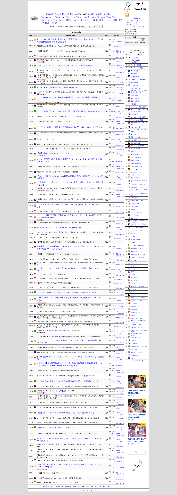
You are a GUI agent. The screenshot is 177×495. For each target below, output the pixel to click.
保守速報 (134, 74)
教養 (95, 20)
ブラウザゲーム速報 (136, 324)
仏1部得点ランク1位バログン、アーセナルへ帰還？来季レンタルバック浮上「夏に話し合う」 (70, 183)
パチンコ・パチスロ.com (137, 175)
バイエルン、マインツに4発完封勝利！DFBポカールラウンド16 (58, 238)
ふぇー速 (133, 242)
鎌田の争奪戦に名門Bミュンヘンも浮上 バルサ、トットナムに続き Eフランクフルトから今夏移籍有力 (70, 358)
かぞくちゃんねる (136, 160)
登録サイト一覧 (131, 22)
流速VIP (133, 209)
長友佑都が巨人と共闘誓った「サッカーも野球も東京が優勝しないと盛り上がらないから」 (67, 46)
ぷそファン (134, 151)
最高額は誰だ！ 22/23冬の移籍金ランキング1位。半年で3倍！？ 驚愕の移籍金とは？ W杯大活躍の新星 (70, 264)
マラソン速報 (134, 349)
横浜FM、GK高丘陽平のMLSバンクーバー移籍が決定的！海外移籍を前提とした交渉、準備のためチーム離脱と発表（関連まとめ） (70, 364)
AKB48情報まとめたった (137, 352)
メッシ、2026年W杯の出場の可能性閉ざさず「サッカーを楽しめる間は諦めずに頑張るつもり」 (70, 160)
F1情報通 (133, 104)
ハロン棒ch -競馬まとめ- (137, 245)
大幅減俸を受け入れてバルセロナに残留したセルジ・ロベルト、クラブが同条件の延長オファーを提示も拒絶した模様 (70, 456)
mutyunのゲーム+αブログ (137, 230)
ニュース (102, 17)
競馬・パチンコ (105, 20)
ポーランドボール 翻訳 (136, 300)
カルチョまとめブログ (117, 41)
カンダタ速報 (134, 169)
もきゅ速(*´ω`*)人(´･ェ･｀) (137, 327)
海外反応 (46, 23)
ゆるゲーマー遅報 (136, 163)
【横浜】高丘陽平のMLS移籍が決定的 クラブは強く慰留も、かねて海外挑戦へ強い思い (66, 242)
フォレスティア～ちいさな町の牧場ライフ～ (136, 440)
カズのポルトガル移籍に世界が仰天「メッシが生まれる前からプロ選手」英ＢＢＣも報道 (66, 292)
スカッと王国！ (135, 280)
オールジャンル (48, 17)
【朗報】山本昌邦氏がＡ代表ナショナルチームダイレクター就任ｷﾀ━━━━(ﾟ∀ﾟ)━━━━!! (67, 434)
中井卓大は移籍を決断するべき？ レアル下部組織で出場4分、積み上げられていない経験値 (67, 407)
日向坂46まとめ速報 (137, 120)
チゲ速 (132, 292)
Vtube (74, 20)
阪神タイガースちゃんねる (137, 286)
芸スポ (116, 17)
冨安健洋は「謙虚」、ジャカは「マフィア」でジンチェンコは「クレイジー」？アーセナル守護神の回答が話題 (70, 71)
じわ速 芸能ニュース (137, 85)
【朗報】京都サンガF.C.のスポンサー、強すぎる (53, 153)
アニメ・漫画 (64, 20)
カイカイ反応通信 (137, 68)
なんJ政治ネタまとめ (136, 187)
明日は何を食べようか (137, 154)
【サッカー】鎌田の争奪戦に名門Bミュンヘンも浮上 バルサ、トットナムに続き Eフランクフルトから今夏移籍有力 (70, 216)
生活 (80, 20)
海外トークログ (135, 137)
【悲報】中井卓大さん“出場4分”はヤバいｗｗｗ (52, 473)
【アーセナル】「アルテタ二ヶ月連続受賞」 (51, 274)
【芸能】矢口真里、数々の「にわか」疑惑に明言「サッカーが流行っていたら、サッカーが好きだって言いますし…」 (69, 465)
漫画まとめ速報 (135, 177)
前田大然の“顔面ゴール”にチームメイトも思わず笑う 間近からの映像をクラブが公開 (65, 60)
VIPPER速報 (135, 76)
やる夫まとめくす (136, 88)
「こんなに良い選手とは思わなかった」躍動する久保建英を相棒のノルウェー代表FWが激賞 (67, 287)
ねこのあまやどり (135, 343)
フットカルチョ (119, 72)
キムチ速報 (134, 71)
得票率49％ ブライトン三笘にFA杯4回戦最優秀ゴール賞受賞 (58, 172)
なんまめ (133, 236)
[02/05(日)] (75, 14)
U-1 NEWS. (134, 57)
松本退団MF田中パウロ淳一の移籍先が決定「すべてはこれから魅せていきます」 (64, 222)
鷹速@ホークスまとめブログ (138, 297)
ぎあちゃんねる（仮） (136, 248)
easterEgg (133, 269)
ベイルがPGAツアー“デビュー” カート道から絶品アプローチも (58, 211)
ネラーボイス (135, 134)
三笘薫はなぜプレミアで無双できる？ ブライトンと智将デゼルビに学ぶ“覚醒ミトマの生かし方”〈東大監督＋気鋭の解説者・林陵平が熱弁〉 (70, 317)
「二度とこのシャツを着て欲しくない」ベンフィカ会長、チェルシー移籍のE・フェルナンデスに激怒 (70, 200)
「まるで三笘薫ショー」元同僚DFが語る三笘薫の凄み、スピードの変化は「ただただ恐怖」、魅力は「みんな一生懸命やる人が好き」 (70, 76)
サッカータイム (119, 46)
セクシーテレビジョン (136, 318)
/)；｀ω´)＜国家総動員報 (137, 228)
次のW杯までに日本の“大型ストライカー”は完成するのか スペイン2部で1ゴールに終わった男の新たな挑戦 (70, 106)
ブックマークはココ (133, 18)
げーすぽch (133, 266)
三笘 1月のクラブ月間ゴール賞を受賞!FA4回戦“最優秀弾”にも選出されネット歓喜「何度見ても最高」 (69, 134)
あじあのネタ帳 (135, 98)
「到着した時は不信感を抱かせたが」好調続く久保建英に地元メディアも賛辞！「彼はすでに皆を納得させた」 (70, 306)
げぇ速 (132, 295)
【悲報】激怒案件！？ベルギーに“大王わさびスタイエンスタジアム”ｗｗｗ (62, 51)
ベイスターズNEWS (136, 212)
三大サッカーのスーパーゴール (47, 139)
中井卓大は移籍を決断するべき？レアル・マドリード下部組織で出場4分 (61, 482)
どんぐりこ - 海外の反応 (138, 107)
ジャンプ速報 (134, 303)
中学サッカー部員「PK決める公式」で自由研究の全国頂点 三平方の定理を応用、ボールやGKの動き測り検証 (70, 177)
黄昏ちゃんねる (135, 277)
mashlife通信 (134, 95)
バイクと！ (133, 274)
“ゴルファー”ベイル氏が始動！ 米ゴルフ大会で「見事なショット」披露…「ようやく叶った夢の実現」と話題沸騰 (70, 233)
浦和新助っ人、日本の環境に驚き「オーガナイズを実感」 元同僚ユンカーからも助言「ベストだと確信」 (70, 445)
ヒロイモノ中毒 (135, 127)
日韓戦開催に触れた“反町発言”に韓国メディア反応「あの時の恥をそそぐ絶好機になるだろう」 (68, 321)
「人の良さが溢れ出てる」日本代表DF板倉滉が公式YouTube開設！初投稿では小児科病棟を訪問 (68, 336)
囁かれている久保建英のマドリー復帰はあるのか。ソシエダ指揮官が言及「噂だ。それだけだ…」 (69, 144)
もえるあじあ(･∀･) (136, 140)
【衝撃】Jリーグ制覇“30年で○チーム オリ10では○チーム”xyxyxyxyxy (59, 254)
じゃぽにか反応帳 (135, 337)
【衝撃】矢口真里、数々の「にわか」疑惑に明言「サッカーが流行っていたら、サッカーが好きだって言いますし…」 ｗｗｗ (70, 451)
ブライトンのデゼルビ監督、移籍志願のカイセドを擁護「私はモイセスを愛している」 (70, 206)
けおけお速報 (134, 260)
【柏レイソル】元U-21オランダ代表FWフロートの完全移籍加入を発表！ (61, 461)
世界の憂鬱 (134, 82)
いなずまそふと (133, 419)
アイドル (46, 20)
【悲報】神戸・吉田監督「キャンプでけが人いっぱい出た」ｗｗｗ (59, 195)
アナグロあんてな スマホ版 (135, 26)
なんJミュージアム (136, 172)
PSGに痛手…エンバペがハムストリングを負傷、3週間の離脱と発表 (59, 228)
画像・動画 (118, 20)
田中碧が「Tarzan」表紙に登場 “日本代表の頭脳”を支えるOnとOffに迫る (61, 56)
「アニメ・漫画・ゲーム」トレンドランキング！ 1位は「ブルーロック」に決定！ (64, 66)
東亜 (109, 17)
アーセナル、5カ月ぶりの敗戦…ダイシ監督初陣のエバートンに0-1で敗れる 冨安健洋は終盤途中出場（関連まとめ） (70, 40)
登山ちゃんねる (135, 143)
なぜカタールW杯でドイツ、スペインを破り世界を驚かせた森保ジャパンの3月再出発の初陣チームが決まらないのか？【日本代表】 (69, 326)
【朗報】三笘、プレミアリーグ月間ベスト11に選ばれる (55, 427)
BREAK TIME (134, 251)
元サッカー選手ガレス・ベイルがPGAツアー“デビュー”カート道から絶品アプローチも (65, 353)
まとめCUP (133, 358)
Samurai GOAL (119, 61)
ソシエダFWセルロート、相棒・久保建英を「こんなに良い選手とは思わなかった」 (69, 98)
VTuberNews (134, 309)
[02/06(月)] (67, 14)
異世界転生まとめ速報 (137, 200)
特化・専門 (61, 17)
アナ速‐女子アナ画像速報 (138, 184)
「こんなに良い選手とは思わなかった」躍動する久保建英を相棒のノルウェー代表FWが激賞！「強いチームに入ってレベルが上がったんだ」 (69, 82)
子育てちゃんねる (135, 306)
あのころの (133, 289)
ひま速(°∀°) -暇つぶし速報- (138, 254)
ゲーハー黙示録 (135, 215)
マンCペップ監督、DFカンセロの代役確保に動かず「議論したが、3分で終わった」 (69, 128)
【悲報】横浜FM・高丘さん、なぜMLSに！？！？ (53, 122)
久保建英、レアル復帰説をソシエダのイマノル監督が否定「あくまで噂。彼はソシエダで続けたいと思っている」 (70, 247)
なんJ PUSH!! (134, 206)
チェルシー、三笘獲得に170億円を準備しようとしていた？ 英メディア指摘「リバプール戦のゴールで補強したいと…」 (69, 440)
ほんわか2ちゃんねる (136, 239)
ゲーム (54, 20)
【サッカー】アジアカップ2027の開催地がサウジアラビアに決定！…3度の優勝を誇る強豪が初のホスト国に (70, 341)
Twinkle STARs (132, 395)
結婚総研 (133, 315)
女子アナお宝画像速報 (138, 79)
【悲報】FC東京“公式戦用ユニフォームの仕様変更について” (57, 311)
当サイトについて (132, 20)
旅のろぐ (133, 271)
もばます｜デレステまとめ (137, 257)
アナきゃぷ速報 (136, 65)
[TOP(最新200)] (47, 14)
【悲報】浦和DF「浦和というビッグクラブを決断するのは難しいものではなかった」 (65, 347)
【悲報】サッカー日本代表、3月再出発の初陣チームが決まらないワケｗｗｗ (62, 402)
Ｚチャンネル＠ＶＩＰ (136, 263)
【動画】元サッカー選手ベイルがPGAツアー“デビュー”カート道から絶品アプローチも (65, 413)
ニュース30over (134, 233)
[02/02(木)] (98, 14)
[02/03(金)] (90, 14)
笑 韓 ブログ (135, 148)
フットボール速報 (118, 217)
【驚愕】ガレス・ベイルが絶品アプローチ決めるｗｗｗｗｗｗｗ (58, 370)
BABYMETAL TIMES (136, 312)
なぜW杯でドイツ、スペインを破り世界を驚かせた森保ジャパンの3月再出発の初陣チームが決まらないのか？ (69, 269)
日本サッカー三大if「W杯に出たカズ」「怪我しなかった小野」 (58, 87)
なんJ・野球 (82, 17)
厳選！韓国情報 (135, 101)
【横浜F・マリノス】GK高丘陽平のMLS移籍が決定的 (54, 283)
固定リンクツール (132, 24)
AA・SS (88, 20)
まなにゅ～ (133, 283)
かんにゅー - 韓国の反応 (138, 117)
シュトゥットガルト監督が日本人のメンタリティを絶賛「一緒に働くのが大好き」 (64, 149)
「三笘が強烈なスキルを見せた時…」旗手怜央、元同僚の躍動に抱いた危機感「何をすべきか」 (68, 259)
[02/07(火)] (59, 14)
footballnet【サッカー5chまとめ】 (139, 346)
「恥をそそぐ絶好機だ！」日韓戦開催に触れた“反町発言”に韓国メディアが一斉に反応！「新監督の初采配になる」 (70, 93)
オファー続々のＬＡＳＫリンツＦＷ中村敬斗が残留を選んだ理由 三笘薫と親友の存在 (65, 376)
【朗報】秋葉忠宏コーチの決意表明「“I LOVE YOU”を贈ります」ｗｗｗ (61, 167)
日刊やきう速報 (135, 203)
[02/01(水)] (106, 14)
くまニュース (134, 218)
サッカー (93, 17)
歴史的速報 (134, 197)
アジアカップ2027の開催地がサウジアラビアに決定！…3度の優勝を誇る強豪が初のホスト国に (68, 381)
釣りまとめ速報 (135, 355)
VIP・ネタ (71, 17)
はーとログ (133, 340)
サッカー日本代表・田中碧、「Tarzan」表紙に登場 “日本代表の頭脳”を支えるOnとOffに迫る (68, 111)
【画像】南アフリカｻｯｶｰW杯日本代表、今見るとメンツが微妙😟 (58, 330)
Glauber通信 (134, 114)
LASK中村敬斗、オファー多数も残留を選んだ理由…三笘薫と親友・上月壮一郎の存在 (69, 299)
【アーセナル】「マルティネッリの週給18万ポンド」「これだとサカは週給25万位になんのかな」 (69, 279)
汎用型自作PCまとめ (136, 166)
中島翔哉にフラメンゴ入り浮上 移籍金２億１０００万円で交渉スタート (61, 116)
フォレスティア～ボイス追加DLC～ (136, 416)
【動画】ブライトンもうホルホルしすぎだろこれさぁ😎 (55, 391)
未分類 (54, 23)
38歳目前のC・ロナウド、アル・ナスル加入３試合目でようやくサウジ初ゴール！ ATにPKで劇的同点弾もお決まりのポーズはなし (69, 189)
